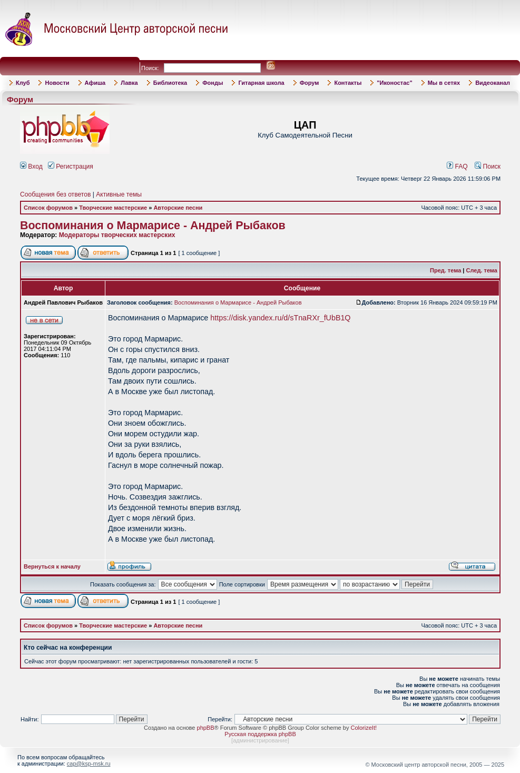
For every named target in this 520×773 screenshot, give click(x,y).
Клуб (23, 83)
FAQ (457, 166)
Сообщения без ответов (55, 194)
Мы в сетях (444, 83)
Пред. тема (445, 270)
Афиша (95, 83)
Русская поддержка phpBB (260, 734)
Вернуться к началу (52, 566)
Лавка (129, 83)
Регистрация (70, 166)
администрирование (260, 740)
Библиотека (170, 83)
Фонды (212, 83)
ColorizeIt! (363, 728)
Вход (31, 166)
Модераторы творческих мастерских (117, 235)
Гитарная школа (261, 83)
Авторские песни (177, 207)
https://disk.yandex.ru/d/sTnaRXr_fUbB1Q (280, 318)
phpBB (205, 728)
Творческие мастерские (113, 207)
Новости (57, 83)
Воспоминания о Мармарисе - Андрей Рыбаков (153, 225)
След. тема (481, 270)
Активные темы (119, 194)
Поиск (488, 166)
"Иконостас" (394, 83)
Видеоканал (492, 83)
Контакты (347, 83)
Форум (309, 83)
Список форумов (48, 207)
